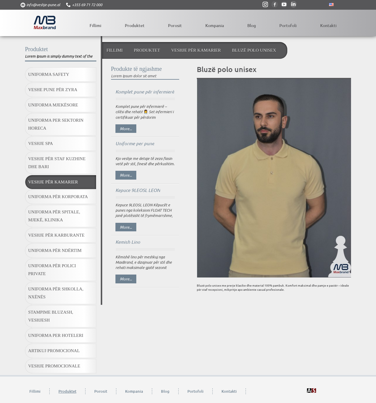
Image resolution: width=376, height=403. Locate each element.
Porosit (175, 25)
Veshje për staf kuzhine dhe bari (56, 162)
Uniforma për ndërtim (55, 250)
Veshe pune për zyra (52, 89)
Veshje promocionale (54, 366)
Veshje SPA (40, 143)
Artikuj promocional (54, 350)
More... (126, 128)
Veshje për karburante (56, 235)
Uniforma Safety (48, 74)
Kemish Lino (127, 242)
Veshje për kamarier (53, 182)
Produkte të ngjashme (136, 69)
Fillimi (95, 25)
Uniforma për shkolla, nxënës (55, 293)
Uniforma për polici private (52, 269)
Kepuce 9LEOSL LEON (137, 190)
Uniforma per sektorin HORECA (55, 124)
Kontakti (328, 25)
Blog (251, 25)
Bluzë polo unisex (254, 50)
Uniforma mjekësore (53, 105)
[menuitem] (60, 75)
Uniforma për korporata (58, 196)
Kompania (214, 25)
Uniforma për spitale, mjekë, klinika (54, 216)
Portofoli (288, 25)
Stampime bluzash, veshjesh (50, 316)
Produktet (135, 25)
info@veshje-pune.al (43, 4)
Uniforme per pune (134, 143)
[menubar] (60, 220)
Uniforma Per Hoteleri (55, 335)
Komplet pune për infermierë (144, 91)
